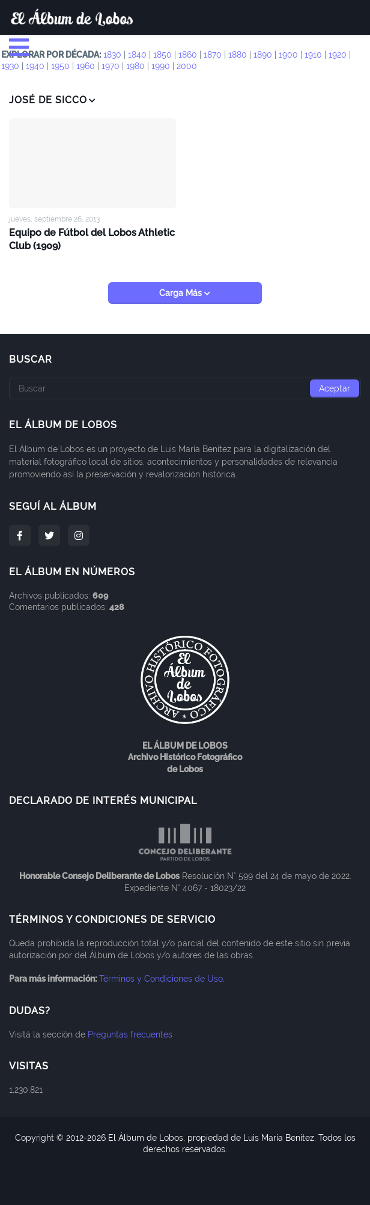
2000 (187, 66)
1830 (112, 54)
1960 (85, 66)
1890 (262, 54)
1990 (160, 66)
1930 (10, 66)
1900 (288, 54)
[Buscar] (185, 388)
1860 (187, 54)
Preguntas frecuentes (130, 1034)
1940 (35, 66)
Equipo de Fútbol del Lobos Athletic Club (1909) (92, 238)
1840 (137, 54)
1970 (111, 66)
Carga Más (181, 292)
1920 (338, 54)
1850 (162, 54)
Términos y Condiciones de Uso (161, 978)
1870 (213, 54)
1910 (313, 54)
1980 (135, 66)
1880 (237, 54)
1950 (60, 66)
